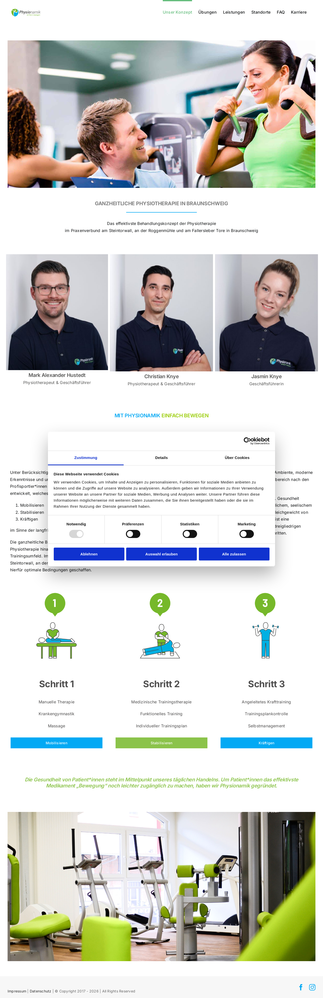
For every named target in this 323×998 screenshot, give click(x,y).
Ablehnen (88, 554)
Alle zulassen (234, 554)
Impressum (17, 991)
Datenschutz (40, 991)
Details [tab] (161, 457)
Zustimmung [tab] (85, 457)
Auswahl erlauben (161, 554)
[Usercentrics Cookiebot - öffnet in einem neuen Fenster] (247, 441)
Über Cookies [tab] (237, 457)
